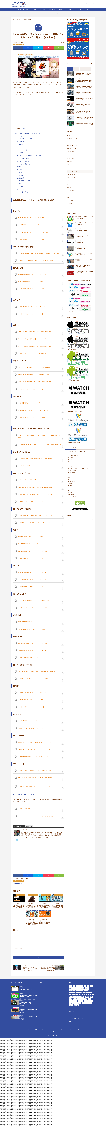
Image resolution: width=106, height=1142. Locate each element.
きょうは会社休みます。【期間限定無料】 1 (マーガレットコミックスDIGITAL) (36, 458)
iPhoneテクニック (51, 9)
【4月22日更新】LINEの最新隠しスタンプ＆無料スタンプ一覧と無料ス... (84, 217)
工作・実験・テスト (80, 9)
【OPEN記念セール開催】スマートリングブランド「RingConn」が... (84, 272)
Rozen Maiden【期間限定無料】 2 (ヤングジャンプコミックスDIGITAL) (34, 749)
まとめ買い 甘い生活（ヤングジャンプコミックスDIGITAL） (31, 239)
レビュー (87, 988)
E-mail (14, 948)
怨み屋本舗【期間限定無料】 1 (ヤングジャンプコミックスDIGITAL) (33, 403)
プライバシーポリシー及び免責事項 (76, 1018)
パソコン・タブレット (71, 142)
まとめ (70, 998)
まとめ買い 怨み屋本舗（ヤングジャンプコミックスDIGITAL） (32, 417)
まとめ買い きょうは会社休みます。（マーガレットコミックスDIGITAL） (35, 466)
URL (14, 952)
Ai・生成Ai (69, 135)
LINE (14, 13)
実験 (70, 988)
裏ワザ (70, 986)
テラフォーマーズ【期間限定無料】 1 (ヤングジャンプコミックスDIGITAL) (35, 367)
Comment (15, 934)
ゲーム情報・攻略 (70, 190)
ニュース (76, 990)
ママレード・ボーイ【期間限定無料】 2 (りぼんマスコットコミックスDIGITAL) (36, 777)
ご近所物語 (20, 175)
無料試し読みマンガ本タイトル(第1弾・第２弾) (27, 133)
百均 (77, 986)
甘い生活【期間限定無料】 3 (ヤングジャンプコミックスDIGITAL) (33, 232)
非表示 (25, 128)
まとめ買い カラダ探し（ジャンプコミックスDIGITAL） (30, 314)
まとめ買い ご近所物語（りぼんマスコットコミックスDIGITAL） (33, 629)
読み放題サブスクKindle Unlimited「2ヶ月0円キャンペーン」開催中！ (19, 906)
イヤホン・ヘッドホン (34, 910)
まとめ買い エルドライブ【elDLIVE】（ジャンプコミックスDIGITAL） (34, 522)
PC (73, 998)
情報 (88, 986)
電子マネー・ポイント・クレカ (73, 148)
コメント (23, 878)
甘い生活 (19, 136)
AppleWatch (84, 1003)
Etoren (90, 1001)
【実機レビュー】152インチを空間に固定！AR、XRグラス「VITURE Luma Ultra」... (83, 93)
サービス (68, 184)
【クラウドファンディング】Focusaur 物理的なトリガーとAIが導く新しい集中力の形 (84, 118)
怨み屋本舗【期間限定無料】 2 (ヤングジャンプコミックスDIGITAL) (33, 410)
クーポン (91, 994)
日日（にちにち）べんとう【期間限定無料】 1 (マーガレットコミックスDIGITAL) (36, 671)
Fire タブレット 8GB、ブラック (25, 808)
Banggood (79, 1003)
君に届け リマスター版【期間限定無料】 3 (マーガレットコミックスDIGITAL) (35, 494)
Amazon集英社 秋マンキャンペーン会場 (23, 794)
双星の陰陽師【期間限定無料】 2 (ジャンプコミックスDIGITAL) (32, 650)
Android (90, 1003)
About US (71, 1015)
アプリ (91, 996)
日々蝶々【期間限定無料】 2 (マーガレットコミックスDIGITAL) (32, 699)
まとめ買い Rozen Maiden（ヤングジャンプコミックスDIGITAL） (33, 756)
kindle (89, 998)
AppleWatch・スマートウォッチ (44, 910)
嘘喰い (19, 167)
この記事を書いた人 (19, 826)
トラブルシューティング (84, 990)
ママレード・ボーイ (22, 192)
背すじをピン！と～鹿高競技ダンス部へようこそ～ (30, 155)
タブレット (77, 992)
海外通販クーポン (42, 9)
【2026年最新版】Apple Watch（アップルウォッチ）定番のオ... (84, 241)
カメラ (82, 996)
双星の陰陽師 (20, 178)
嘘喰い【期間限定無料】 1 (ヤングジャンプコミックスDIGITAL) (32, 536)
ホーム (14, 9)
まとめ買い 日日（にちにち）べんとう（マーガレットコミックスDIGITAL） (35, 678)
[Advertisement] (38, 114)
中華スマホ (82, 988)
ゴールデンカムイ (22, 172)
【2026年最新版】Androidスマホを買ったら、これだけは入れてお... (83, 253)
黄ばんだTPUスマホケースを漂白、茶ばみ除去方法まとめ (28, 1017)
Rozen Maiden (21, 189)
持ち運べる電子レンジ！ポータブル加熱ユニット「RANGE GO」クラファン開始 (84, 112)
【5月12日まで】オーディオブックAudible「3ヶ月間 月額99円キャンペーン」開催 (83, 81)
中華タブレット (75, 988)
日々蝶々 (19, 183)
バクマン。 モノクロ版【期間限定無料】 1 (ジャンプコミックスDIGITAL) (34, 331)
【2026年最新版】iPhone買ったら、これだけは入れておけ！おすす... (84, 223)
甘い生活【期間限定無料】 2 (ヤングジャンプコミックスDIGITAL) (33, 225)
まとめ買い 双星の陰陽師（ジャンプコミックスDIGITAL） (31, 657)
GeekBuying (80, 1001)
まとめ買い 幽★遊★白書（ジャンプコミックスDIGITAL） (31, 289)
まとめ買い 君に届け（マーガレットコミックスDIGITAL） (31, 501)
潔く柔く (19, 169)
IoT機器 (75, 1001)
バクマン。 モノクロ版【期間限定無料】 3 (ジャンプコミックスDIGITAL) (34, 346)
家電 (91, 986)
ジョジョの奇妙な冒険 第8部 (24, 139)
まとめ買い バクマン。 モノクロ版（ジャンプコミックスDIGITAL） (33, 353)
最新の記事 (29, 826)
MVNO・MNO (69, 161)
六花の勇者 (20, 186)
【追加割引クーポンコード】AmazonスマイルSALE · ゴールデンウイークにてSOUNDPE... (83, 106)
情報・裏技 (69, 197)
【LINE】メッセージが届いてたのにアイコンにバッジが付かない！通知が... (28, 1003)
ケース (87, 994)
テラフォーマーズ (22, 150)
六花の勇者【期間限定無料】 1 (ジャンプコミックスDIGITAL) (32, 721)
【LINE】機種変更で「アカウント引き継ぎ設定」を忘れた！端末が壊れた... (28, 996)
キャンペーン (71, 996)
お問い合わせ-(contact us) (74, 1021)
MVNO (77, 998)
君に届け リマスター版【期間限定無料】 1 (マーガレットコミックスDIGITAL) (35, 480)
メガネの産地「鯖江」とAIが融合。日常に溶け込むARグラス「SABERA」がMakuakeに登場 (84, 124)
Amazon (15, 883)
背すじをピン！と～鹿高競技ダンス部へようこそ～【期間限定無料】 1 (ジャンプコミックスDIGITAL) (39, 436)
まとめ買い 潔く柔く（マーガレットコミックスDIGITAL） (31, 586)
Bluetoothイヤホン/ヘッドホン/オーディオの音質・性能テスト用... (84, 235)
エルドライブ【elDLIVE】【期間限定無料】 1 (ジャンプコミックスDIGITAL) (35, 515)
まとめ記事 (60, 9)
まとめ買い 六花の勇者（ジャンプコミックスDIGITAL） (30, 728)
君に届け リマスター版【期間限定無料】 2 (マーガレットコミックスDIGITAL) (35, 487)
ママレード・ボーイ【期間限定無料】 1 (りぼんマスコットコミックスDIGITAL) (36, 770)
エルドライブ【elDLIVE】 (24, 164)
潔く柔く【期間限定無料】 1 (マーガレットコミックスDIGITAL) (32, 572)
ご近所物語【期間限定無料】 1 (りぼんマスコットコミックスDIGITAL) (34, 622)
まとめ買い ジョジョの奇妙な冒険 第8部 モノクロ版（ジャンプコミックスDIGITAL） (37, 260)
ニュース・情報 (70, 200)
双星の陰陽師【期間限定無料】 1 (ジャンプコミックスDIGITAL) (32, 643)
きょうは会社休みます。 (23, 158)
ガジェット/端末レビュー (69, 9)
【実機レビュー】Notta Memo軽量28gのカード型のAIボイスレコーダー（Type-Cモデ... (84, 87)
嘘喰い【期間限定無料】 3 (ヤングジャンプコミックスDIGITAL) (32, 551)
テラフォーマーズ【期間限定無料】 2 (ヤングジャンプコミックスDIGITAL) (35, 374)
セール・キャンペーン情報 (23, 9)
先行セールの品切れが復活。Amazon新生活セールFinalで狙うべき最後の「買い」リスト (57, 907)
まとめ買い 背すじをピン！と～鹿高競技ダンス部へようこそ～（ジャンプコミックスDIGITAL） (40, 444)
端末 (74, 986)
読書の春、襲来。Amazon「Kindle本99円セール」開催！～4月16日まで (44, 906)
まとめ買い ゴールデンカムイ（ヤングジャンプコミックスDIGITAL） (34, 608)
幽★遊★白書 (20, 142)
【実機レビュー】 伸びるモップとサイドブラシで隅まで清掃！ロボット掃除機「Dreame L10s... (84, 75)
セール (20, 883)
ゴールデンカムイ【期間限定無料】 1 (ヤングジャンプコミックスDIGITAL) (35, 600)
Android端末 (33, 9)
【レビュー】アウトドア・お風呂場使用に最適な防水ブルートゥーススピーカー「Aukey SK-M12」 (47, 969)
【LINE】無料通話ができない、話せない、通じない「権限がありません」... (28, 988)
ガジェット (78, 996)
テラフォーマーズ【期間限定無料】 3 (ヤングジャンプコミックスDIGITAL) (35, 381)
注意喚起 (81, 986)
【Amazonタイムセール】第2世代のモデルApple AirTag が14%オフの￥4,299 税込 (32, 906)
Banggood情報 (72, 1003)
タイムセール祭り (84, 992)
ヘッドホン (71, 990)
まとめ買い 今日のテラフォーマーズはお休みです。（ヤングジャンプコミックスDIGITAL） (39, 389)
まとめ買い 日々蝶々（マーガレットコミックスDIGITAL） (31, 707)
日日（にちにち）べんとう (24, 181)
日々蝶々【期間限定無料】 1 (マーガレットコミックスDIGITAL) (32, 692)
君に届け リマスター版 (23, 161)
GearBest (86, 1001)
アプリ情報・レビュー (71, 194)
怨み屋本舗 (20, 153)
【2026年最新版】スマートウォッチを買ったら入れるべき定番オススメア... (84, 229)
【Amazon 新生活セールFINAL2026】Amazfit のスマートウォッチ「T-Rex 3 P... (45, 922)
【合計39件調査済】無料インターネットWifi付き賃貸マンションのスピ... (83, 247)
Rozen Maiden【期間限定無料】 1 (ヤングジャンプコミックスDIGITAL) (34, 742)
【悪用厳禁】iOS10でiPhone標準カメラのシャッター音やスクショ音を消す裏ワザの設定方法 (29, 969)
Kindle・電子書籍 (70, 151)
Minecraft (81, 998)
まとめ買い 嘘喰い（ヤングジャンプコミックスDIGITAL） (31, 558)
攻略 (85, 986)
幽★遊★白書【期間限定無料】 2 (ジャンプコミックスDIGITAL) (32, 281)
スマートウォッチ (72, 994)
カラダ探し (20, 144)
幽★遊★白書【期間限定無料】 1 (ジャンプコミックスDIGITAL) (32, 274)
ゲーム (83, 994)
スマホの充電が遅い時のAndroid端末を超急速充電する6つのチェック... (28, 1010)
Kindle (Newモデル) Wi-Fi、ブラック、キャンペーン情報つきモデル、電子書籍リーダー (38, 816)
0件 (22, 42)
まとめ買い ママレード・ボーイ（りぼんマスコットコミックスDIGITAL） (35, 786)
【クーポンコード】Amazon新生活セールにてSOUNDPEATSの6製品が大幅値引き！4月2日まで (32, 922)
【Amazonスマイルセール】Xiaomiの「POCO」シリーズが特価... (82, 266)
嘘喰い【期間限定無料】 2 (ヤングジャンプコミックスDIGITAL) (32, 544)
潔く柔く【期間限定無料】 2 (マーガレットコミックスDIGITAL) (32, 579)
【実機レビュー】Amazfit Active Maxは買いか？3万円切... (84, 260)
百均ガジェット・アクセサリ (72, 145)
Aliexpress (76, 1005)
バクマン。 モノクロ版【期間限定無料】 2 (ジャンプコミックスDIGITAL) (34, 339)
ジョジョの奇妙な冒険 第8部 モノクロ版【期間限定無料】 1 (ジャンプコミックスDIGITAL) (38, 253)
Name (14, 945)
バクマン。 (20, 147)
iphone (68, 207)
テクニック (89, 9)
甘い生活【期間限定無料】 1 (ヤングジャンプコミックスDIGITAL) (33, 217)
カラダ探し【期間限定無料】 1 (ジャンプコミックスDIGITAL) (32, 306)
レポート (68, 181)
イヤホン (87, 996)
